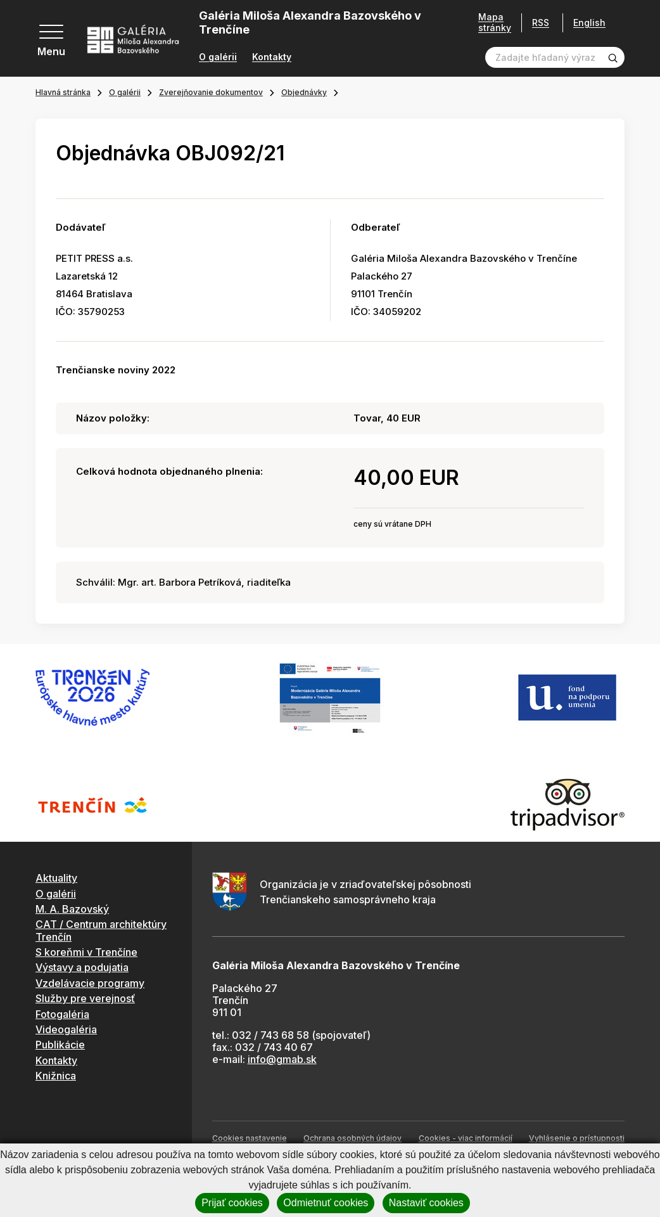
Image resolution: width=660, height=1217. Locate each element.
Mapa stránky (494, 22)
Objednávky (304, 92)
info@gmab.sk (282, 1059)
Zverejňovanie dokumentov (211, 92)
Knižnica (55, 1075)
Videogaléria (66, 1029)
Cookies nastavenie (249, 1138)
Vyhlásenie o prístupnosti (577, 1138)
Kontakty (271, 57)
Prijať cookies (232, 1202)
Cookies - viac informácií (465, 1138)
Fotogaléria (62, 1014)
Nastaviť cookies (426, 1202)
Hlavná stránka (63, 92)
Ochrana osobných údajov (352, 1138)
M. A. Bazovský (72, 909)
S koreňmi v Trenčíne (86, 952)
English (589, 23)
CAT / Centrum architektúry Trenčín (101, 930)
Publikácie (60, 1044)
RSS (540, 22)
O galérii (218, 57)
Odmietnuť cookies (325, 1202)
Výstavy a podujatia (82, 967)
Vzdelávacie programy (89, 983)
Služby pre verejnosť (85, 998)
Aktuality (56, 878)
